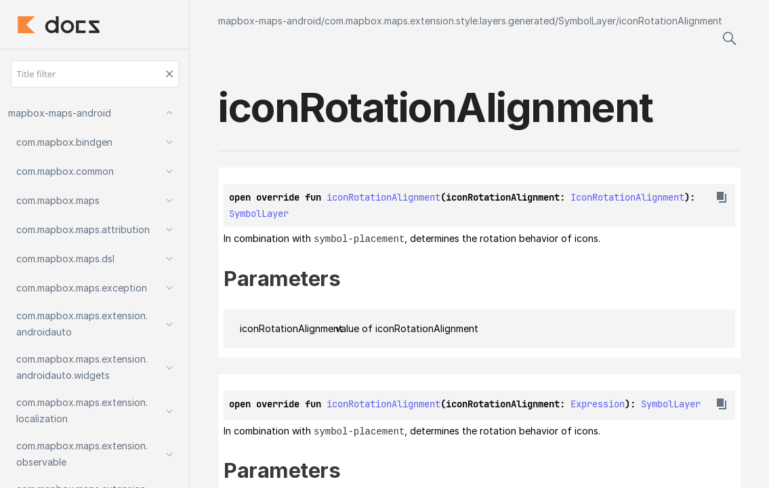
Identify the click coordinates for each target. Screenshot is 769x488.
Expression (597, 403)
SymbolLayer (587, 20)
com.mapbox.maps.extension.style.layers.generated (440, 20)
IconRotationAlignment (627, 197)
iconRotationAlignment (670, 20)
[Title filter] (95, 73)
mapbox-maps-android (269, 20)
